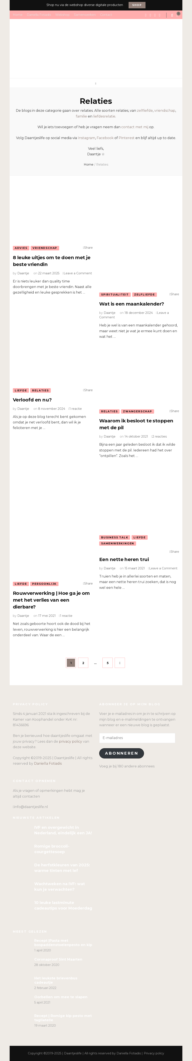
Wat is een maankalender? (131, 304)
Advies (21, 248)
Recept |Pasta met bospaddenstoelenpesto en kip (63, 943)
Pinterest (127, 138)
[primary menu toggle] (96, 83)
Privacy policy (154, 1053)
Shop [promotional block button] (137, 5)
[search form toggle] (172, 15)
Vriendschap (45, 248)
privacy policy (70, 741)
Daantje (23, 273)
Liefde (21, 390)
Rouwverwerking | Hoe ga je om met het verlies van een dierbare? (51, 600)
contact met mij (134, 127)
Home (17, 14)
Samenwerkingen (117, 543)
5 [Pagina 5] (109, 661)
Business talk (114, 537)
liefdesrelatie (104, 116)
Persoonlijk (44, 583)
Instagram (86, 138)
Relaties (40, 390)
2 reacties (159, 436)
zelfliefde (145, 111)
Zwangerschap (137, 411)
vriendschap (164, 111)
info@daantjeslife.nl (31, 807)
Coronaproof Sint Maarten (58, 959)
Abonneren (121, 753)
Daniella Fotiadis (39, 14)
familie (81, 116)
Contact (106, 14)
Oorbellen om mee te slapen (60, 997)
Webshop (62, 14)
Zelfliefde (144, 294)
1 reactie (75, 409)
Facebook (105, 138)
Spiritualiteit (115, 294)
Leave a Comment (78, 273)
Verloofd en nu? (32, 400)
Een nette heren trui (124, 559)
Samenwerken (85, 14)
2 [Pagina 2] (85, 661)
